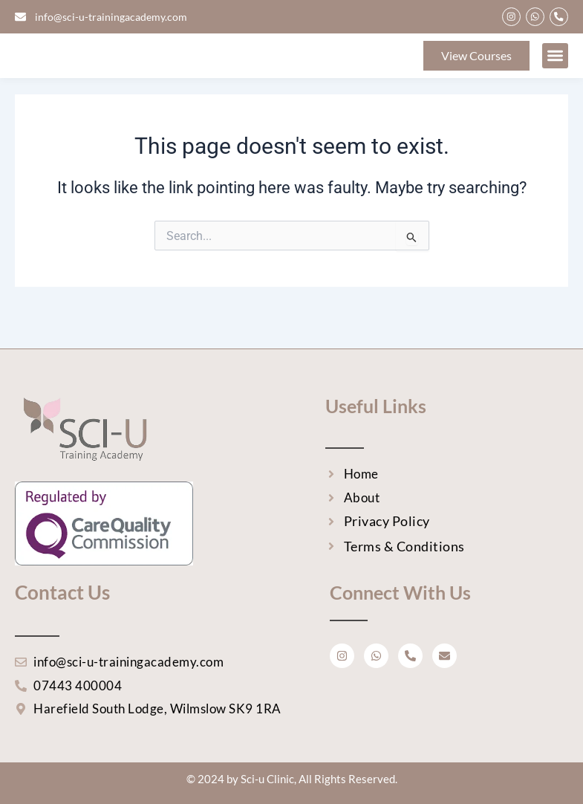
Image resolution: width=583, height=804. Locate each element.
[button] (555, 68)
